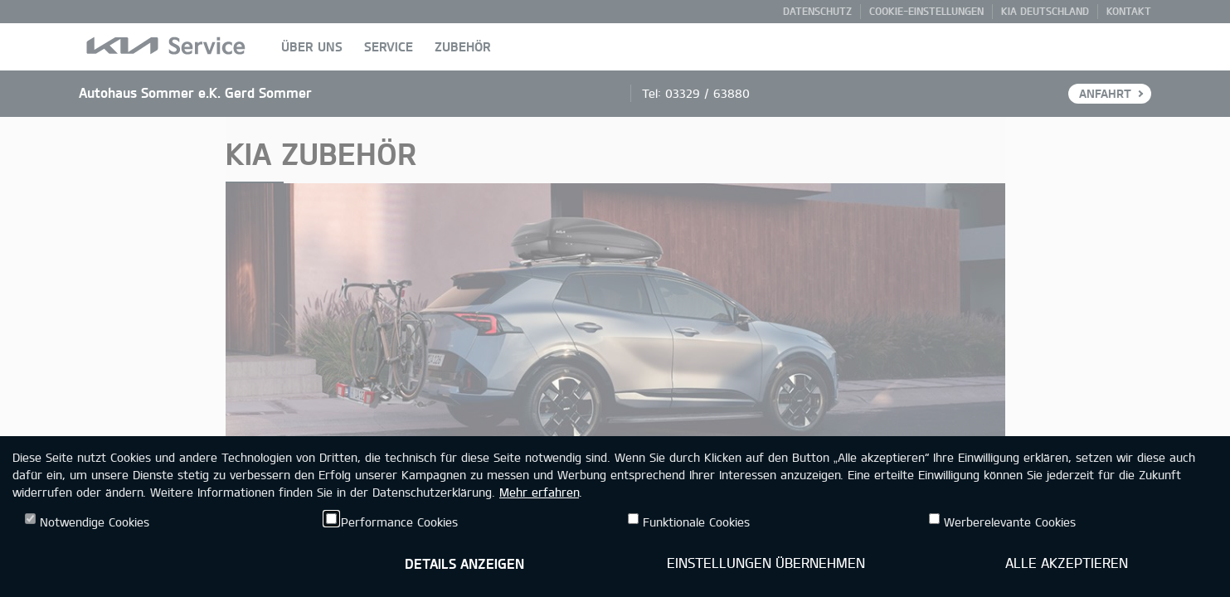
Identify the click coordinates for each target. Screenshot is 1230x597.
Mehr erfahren (539, 492)
